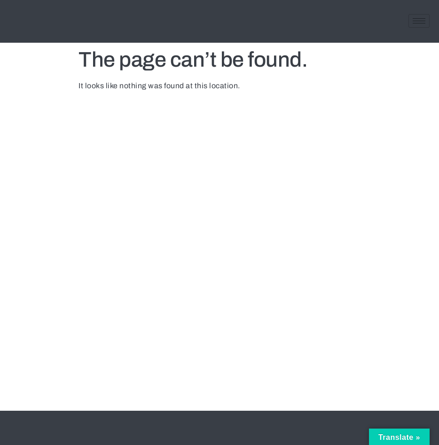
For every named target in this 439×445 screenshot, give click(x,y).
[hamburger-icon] (419, 21)
